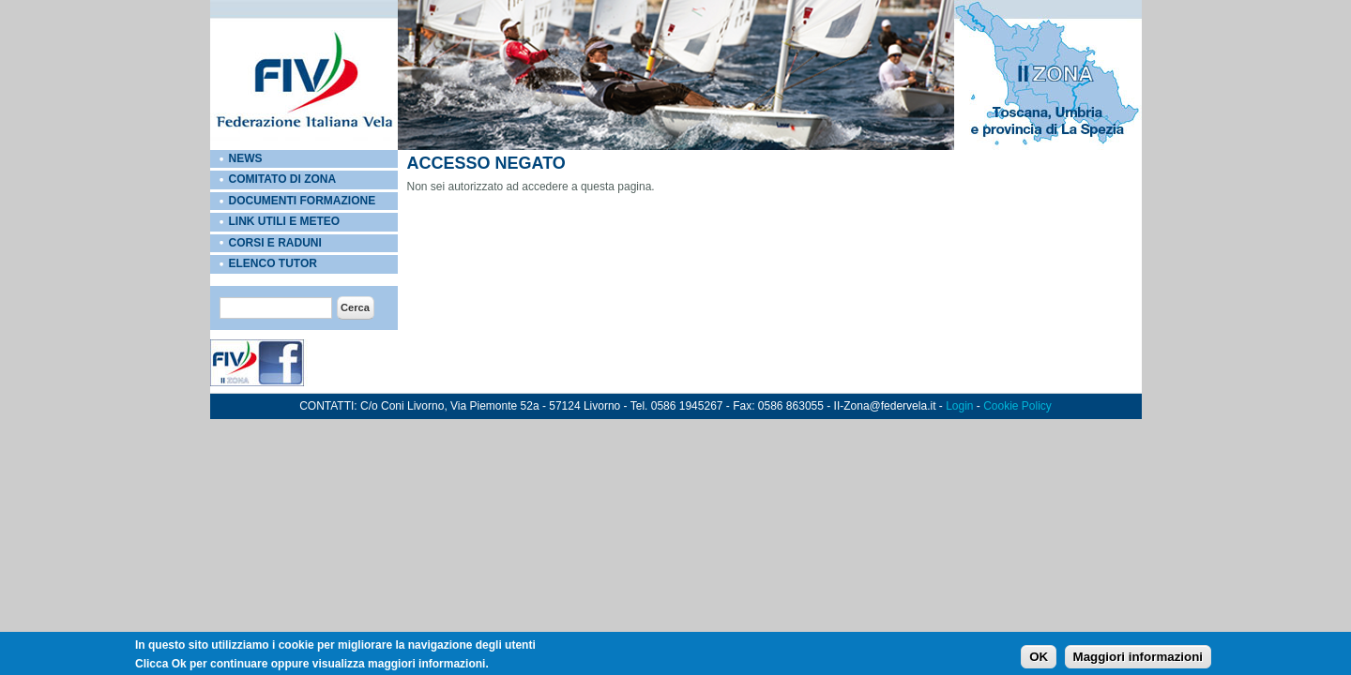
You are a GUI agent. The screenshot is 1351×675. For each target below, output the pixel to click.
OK (1038, 658)
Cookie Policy (1017, 405)
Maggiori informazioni (1138, 658)
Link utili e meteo (285, 221)
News (246, 158)
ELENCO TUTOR (273, 263)
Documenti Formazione (302, 200)
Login (959, 405)
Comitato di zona (283, 179)
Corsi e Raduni (275, 242)
